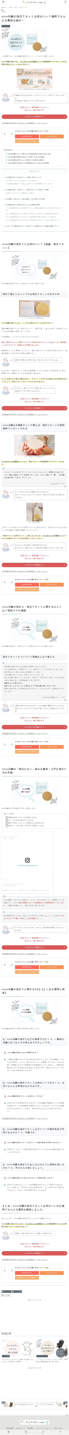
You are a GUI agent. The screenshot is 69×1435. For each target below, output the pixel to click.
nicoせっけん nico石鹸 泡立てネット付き (32, 131)
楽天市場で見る (24, 136)
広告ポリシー (20, 1427)
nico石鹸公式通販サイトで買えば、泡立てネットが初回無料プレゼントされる (29, 184)
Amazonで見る (42, 136)
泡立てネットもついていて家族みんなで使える (20, 193)
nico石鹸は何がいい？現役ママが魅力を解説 (26, 160)
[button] (43, 1432)
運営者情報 (10, 1427)
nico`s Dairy (54, 484)
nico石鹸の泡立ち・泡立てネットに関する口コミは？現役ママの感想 (27, 190)
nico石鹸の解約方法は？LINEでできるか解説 (26, 157)
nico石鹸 (6, 1296)
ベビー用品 (17, 1292)
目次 (31, 171)
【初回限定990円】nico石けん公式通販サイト (36, 89)
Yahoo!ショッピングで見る (23, 141)
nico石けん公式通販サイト (31, 61)
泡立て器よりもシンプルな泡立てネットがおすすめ (22, 181)
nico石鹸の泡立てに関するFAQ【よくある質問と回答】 (23, 205)
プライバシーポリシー (43, 1427)
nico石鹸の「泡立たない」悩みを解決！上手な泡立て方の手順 (25, 199)
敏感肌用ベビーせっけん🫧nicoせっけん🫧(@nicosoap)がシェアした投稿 (30, 891)
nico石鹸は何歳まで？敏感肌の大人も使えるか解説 (28, 163)
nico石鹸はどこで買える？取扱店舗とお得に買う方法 (29, 154)
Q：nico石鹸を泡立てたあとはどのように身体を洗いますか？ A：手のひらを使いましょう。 (34, 221)
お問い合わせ (58, 1427)
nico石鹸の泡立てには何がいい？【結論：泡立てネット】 (23, 177)
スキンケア (6, 1292)
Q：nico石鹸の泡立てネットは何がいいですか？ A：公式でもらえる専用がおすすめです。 (33, 214)
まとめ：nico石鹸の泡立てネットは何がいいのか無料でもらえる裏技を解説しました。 (32, 227)
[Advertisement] (34, 1316)
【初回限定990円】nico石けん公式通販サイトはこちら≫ (25, 123)
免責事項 (31, 1427)
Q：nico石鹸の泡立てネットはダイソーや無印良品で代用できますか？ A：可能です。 (32, 218)
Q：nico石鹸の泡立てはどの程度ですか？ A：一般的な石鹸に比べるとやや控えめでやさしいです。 (35, 210)
